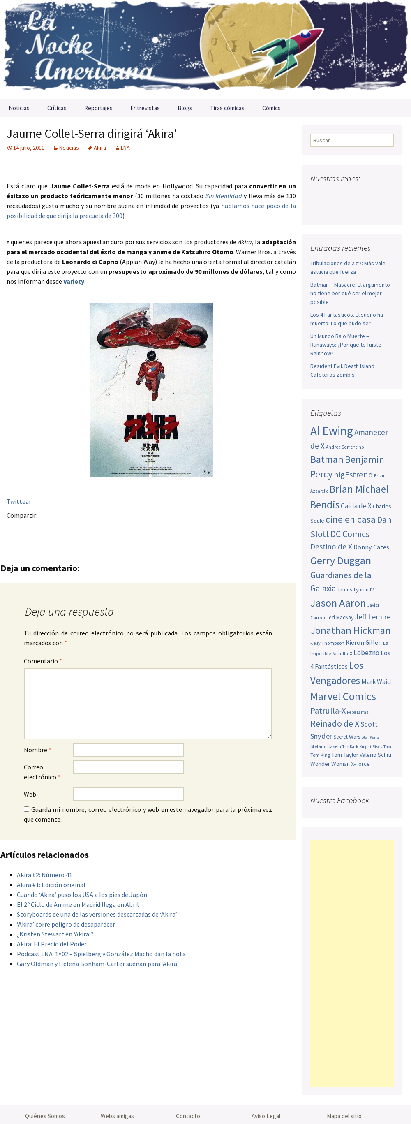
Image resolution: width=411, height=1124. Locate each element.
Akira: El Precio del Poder (52, 944)
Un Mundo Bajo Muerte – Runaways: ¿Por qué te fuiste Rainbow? (345, 344)
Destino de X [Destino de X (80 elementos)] (331, 547)
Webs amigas (117, 1116)
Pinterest (63, 529)
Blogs (185, 108)
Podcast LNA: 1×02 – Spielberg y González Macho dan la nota (101, 954)
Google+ (47, 529)
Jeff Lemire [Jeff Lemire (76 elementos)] (372, 616)
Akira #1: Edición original (51, 885)
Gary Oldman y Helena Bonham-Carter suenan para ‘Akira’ (98, 963)
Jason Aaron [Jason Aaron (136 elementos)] (338, 603)
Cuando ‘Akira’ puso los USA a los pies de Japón (82, 894)
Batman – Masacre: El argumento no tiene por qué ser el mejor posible (350, 293)
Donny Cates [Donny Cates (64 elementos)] (371, 547)
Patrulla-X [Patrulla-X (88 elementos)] (328, 710)
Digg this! (159, 529)
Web (30, 794)
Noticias (19, 108)
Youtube (349, 195)
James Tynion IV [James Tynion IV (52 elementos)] (355, 589)
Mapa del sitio (344, 1116)
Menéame (95, 529)
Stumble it (143, 529)
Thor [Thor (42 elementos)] (387, 746)
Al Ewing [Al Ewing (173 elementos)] (331, 430)
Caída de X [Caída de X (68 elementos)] (356, 505)
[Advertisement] (352, 963)
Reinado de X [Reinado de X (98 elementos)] (334, 723)
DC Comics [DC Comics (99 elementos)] (349, 534)
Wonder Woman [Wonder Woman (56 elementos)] (330, 763)
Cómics (271, 108)
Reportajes (98, 108)
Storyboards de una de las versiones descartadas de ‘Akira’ (97, 914)
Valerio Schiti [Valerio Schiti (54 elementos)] (375, 754)
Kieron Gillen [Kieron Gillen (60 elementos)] (364, 643)
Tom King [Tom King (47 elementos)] (320, 755)
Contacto (188, 1116)
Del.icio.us (176, 529)
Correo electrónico (42, 772)
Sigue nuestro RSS (319, 209)
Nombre (37, 750)
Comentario (43, 661)
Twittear (19, 501)
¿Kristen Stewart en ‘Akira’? (55, 934)
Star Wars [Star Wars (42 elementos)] (370, 737)
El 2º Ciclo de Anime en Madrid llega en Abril (78, 904)
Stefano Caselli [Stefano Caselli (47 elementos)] (325, 746)
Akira (100, 147)
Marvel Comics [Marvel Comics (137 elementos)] (343, 696)
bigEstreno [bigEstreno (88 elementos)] (353, 474)
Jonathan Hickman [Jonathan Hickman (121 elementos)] (350, 630)
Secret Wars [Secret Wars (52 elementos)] (346, 736)
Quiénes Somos (45, 1116)
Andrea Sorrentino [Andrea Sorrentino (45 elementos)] (345, 447)
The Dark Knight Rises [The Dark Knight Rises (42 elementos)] (362, 746)
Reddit (127, 529)
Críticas (57, 108)
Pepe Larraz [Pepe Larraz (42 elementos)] (358, 712)
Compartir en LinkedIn (111, 529)
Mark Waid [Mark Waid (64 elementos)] (376, 681)
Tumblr (79, 529)
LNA (125, 147)
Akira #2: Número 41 (44, 875)
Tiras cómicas (227, 108)
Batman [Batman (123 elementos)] (327, 459)
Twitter (31, 529)
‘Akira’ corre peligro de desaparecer (66, 924)
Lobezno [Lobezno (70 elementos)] (366, 652)
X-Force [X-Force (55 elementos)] (360, 763)
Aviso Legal (266, 1116)
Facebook (15, 529)
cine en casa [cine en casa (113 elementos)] (351, 519)
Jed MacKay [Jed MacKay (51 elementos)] (339, 617)
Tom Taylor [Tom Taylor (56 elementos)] (344, 754)
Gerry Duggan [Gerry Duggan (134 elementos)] (340, 560)
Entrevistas (145, 108)
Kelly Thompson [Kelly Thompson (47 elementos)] (327, 643)
